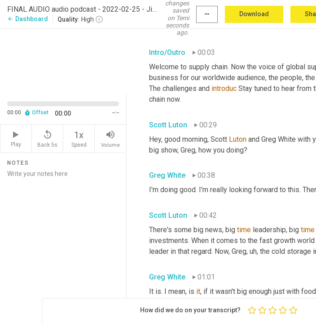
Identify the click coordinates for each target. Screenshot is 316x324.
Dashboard (27, 18)
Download (254, 14)
